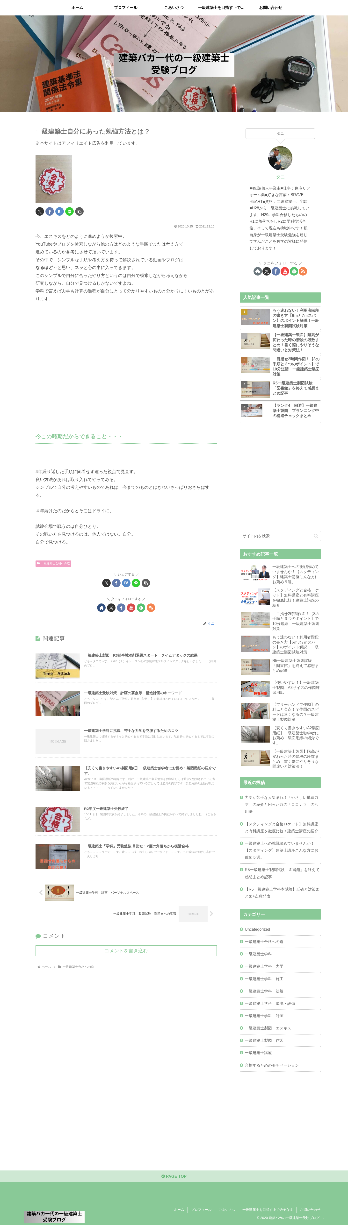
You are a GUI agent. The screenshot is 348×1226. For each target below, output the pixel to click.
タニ (280, 177)
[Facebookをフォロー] (121, 607)
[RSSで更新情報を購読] (151, 607)
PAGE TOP (173, 1177)
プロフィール (201, 1211)
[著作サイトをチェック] (101, 607)
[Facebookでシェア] (49, 211)
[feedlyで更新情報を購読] (141, 607)
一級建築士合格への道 (53, 563)
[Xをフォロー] (111, 607)
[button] (79, 211)
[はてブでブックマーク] (59, 211)
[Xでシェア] (40, 211)
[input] (280, 536)
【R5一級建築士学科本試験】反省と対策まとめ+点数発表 (282, 892)
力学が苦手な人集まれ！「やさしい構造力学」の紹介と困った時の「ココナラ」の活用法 (281, 804)
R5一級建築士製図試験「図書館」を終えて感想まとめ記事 (282, 873)
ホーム (179, 1211)
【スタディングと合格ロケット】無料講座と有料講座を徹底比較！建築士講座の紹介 (281, 827)
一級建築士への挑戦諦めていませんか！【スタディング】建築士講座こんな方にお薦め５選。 (281, 850)
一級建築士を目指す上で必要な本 (267, 1211)
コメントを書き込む (126, 956)
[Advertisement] (126, 360)
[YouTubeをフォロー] (131, 607)
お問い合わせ (310, 1211)
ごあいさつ (226, 1211)
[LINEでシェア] (69, 211)
